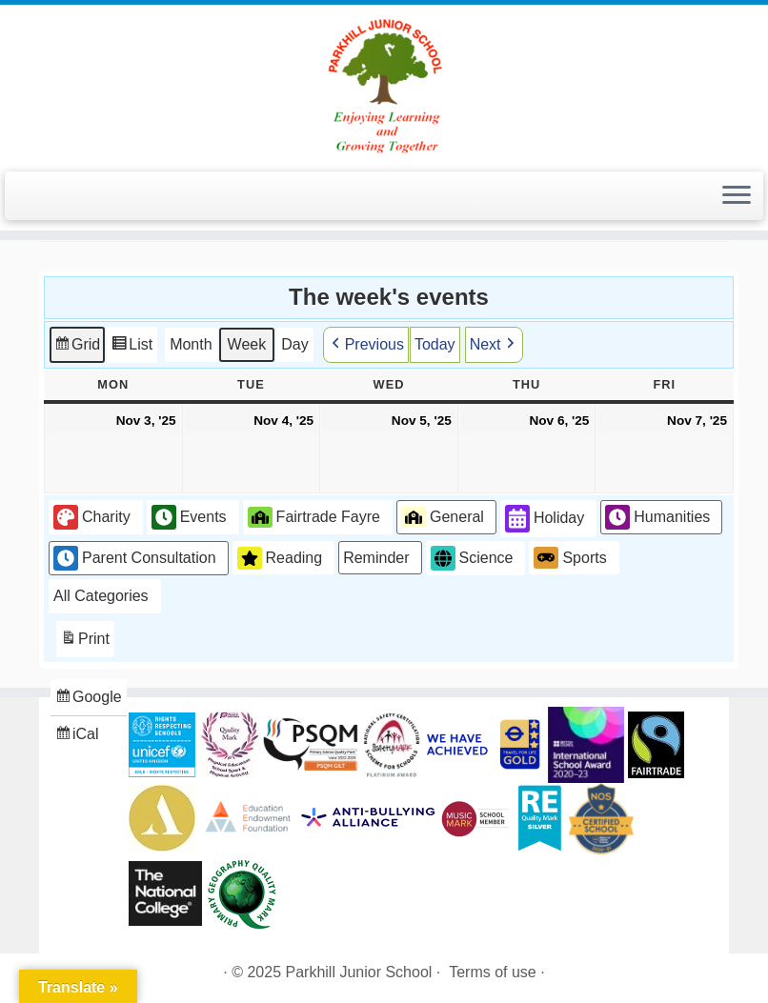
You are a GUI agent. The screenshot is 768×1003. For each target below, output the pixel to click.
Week (247, 343)
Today (434, 343)
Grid (76, 346)
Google (88, 699)
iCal (79, 736)
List (131, 346)
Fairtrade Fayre (314, 516)
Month (191, 343)
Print (85, 641)
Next (494, 344)
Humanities (657, 517)
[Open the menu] (736, 196)
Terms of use (492, 972)
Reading (280, 557)
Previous (366, 344)
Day (294, 343)
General (442, 516)
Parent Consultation (134, 557)
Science (472, 558)
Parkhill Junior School (359, 972)
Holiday (544, 518)
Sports (570, 557)
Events (189, 517)
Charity (92, 517)
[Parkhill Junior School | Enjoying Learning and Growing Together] (384, 85)
